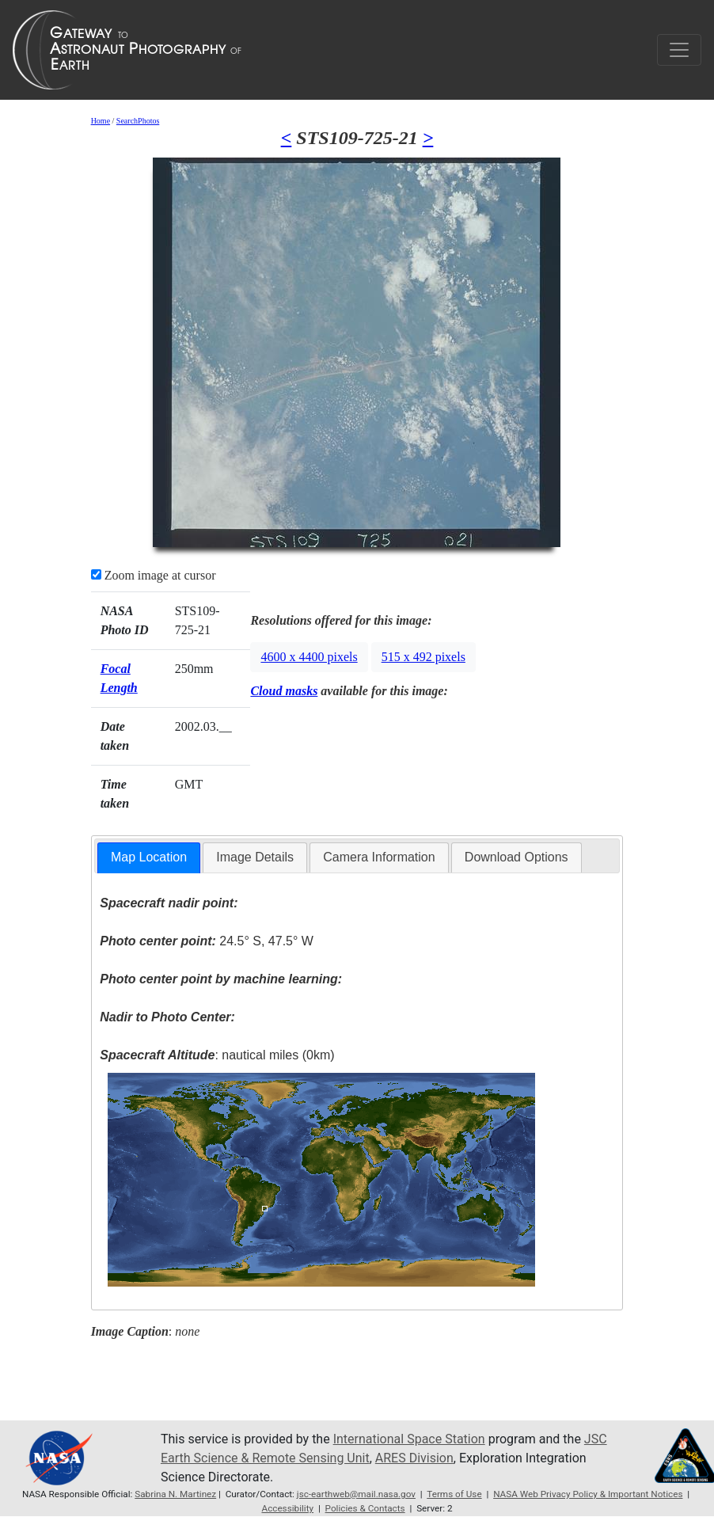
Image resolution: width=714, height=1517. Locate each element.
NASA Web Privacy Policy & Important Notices (587, 1494)
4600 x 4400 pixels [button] (308, 656)
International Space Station (409, 1439)
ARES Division (414, 1458)
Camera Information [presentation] (379, 857)
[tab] (148, 857)
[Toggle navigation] (679, 50)
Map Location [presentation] (149, 857)
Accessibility (287, 1508)
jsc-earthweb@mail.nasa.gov (356, 1494)
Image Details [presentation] (255, 857)
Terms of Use (454, 1494)
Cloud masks (283, 691)
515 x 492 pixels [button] (423, 656)
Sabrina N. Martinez (175, 1494)
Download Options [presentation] (516, 857)
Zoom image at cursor (153, 575)
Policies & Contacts (365, 1508)
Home (100, 120)
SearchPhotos (137, 120)
